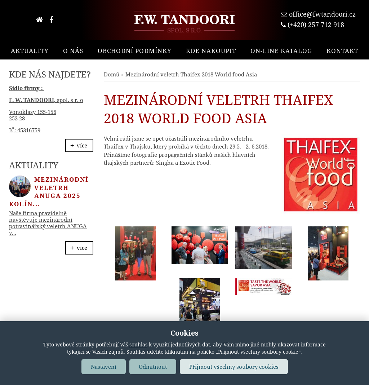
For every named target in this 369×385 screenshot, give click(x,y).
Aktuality (30, 51)
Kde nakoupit (211, 51)
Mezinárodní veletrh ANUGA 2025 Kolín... (49, 191)
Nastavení (103, 366)
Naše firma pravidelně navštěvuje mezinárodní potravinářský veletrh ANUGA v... (48, 222)
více (82, 145)
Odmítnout (153, 366)
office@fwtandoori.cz (322, 14)
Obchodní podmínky (135, 51)
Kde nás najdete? (50, 74)
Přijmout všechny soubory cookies (234, 366)
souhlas (138, 344)
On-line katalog (281, 51)
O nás (73, 51)
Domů (112, 74)
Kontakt (342, 51)
